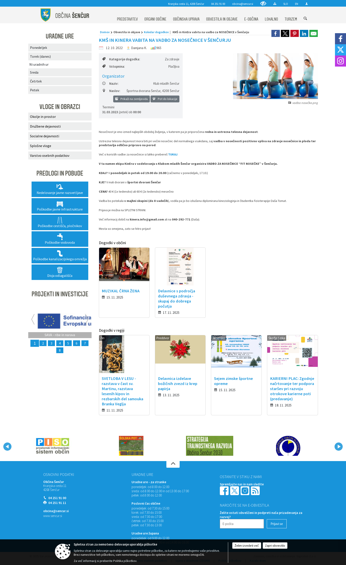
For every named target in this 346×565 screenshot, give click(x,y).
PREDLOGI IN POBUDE (59, 173)
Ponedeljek (38, 47)
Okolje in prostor (43, 116)
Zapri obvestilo (275, 546)
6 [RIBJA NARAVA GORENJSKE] (76, 343)
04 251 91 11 (57, 503)
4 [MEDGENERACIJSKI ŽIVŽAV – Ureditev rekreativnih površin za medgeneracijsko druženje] (60, 343)
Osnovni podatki (58, 474)
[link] (275, 33)
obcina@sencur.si (242, 4)
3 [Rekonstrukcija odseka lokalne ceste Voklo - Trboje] (51, 343)
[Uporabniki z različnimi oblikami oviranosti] (263, 3)
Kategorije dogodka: (121, 59)
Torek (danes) (40, 56)
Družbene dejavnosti (45, 126)
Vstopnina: (113, 66)
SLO (285, 4)
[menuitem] (127, 15)
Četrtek (36, 81)
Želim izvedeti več (247, 546)
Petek (34, 90)
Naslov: (111, 91)
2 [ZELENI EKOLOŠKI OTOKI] (43, 343)
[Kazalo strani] (274, 3)
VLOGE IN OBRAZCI (59, 107)
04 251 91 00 (218, 4)
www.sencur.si (52, 516)
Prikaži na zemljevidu (131, 99)
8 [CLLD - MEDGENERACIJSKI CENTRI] (60, 350)
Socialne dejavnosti (44, 136)
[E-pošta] (242, 524)
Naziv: (110, 83)
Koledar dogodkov (156, 32)
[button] (7, 446)
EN (296, 4)
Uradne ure (142, 474)
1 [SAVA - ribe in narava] (35, 343)
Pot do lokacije (164, 99)
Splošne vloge (40, 146)
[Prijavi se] (277, 523)
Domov (105, 32)
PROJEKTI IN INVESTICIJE (60, 294)
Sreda (34, 72)
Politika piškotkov (124, 561)
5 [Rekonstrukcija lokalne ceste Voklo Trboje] (68, 343)
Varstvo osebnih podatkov (49, 155)
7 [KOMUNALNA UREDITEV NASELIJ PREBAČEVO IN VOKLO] (85, 343)
